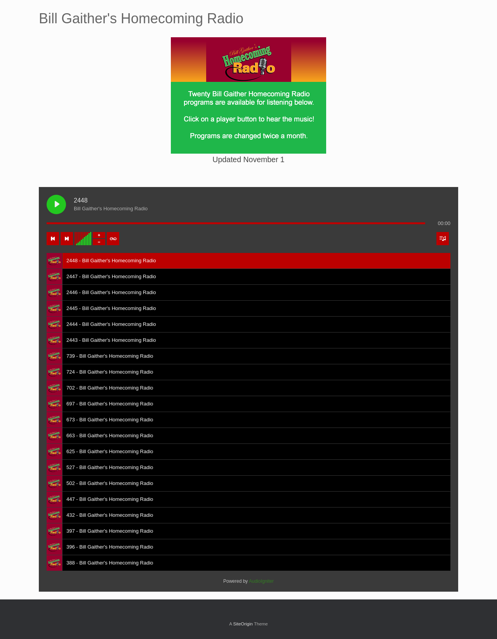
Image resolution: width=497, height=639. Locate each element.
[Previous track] (53, 238)
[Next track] (67, 238)
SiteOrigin (243, 624)
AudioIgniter (261, 581)
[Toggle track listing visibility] (442, 238)
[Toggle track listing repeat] (113, 238)
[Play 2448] (56, 204)
